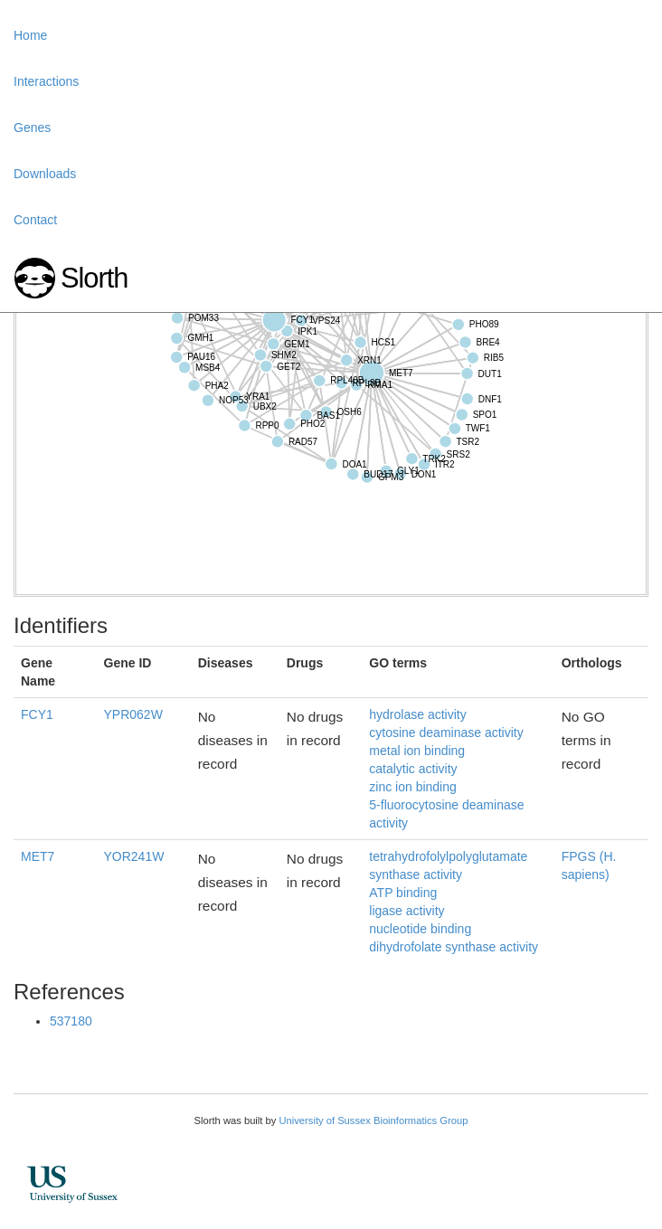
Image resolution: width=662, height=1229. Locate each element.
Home (30, 35)
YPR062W (133, 714)
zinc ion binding (413, 787)
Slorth (94, 278)
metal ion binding (417, 750)
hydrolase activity (417, 714)
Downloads (45, 173)
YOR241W (134, 856)
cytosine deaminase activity (446, 732)
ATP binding (403, 892)
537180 (71, 1021)
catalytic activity (413, 768)
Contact (35, 220)
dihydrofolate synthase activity (453, 947)
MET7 (37, 856)
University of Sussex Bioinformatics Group (373, 1120)
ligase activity (406, 910)
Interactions (46, 81)
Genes (32, 127)
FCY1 (37, 714)
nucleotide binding (420, 929)
